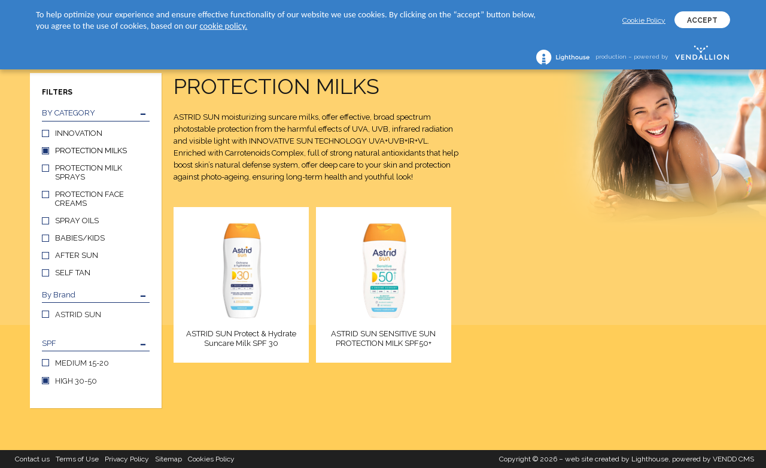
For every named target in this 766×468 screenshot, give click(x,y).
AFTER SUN (76, 255)
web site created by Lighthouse (616, 459)
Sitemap (168, 459)
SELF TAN (72, 272)
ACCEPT (702, 20)
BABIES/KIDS (80, 237)
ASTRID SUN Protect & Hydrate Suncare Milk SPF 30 (241, 338)
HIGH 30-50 (76, 380)
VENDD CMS (733, 459)
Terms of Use (77, 459)
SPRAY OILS (77, 220)
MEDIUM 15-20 (82, 362)
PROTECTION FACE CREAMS (89, 199)
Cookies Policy (211, 459)
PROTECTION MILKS (91, 150)
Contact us (32, 459)
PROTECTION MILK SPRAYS (88, 172)
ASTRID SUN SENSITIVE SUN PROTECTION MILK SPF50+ (383, 338)
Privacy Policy (127, 459)
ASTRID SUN (78, 314)
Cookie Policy (643, 20)
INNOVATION (78, 133)
